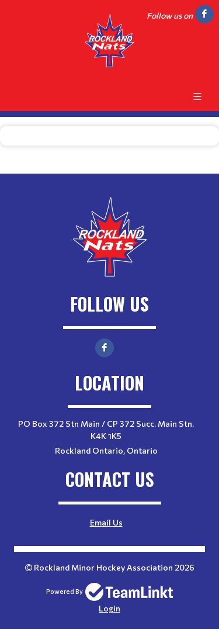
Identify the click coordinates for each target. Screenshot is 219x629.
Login (109, 608)
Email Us (106, 522)
